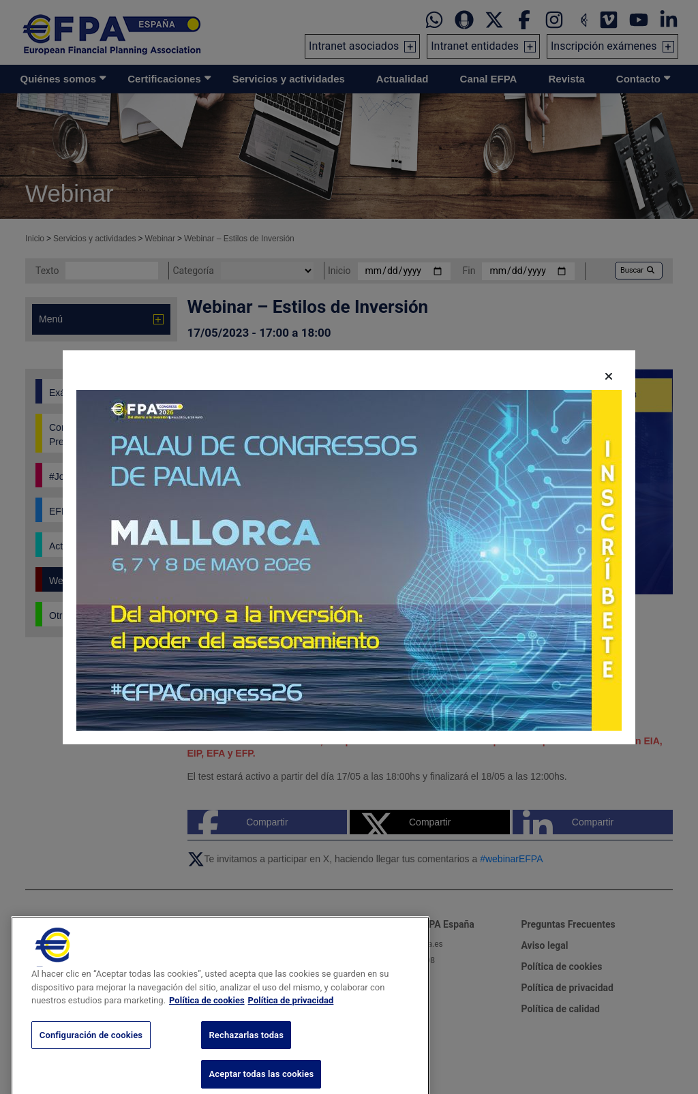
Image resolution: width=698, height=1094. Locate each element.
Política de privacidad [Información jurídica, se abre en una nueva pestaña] (291, 1021)
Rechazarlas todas (246, 1055)
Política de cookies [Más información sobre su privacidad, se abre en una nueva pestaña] (207, 1021)
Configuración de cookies (91, 1055)
